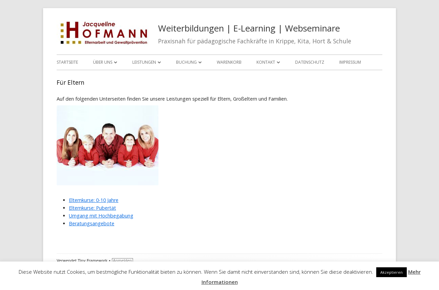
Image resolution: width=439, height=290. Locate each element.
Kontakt (265, 62)
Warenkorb (229, 62)
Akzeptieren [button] (391, 272)
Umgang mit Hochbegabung (101, 215)
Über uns (102, 62)
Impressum (350, 62)
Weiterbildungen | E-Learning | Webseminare (249, 28)
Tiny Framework (92, 260)
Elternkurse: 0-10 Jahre (93, 200)
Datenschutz (309, 62)
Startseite (67, 62)
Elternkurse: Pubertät (92, 208)
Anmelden (122, 260)
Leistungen (144, 62)
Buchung (186, 62)
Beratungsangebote (91, 223)
